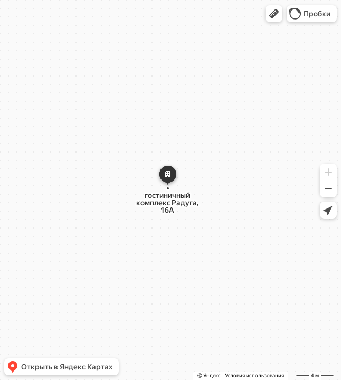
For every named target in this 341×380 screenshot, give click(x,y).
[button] (274, 13)
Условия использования (254, 375)
